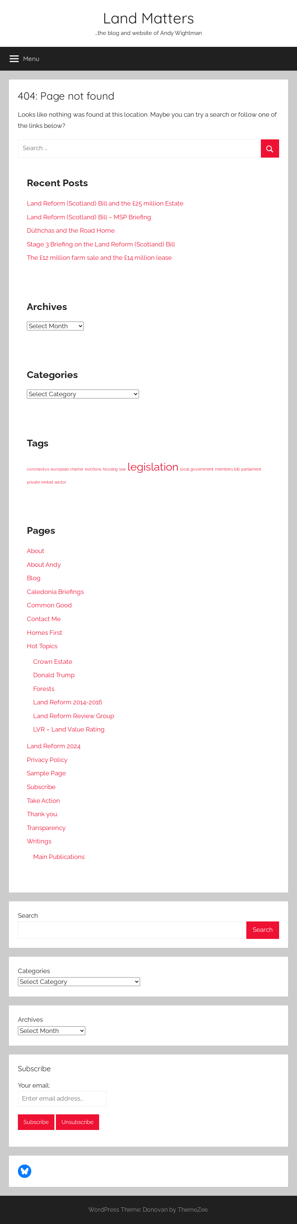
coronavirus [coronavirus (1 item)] (38, 469)
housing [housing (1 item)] (110, 469)
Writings (39, 841)
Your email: (34, 1085)
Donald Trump (54, 675)
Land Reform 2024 (53, 746)
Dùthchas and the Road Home (71, 230)
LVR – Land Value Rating (69, 729)
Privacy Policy (47, 759)
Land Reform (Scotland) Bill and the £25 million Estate (105, 203)
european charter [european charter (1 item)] (67, 469)
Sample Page (46, 773)
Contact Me (44, 619)
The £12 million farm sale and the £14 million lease (99, 257)
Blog (34, 578)
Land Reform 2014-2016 (67, 702)
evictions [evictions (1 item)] (93, 469)
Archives (30, 1019)
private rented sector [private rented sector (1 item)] (46, 482)
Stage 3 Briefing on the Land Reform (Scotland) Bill (101, 244)
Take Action (43, 800)
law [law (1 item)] (122, 469)
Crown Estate (52, 661)
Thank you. (42, 814)
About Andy (44, 564)
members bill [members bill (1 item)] (227, 469)
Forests (43, 688)
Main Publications (59, 856)
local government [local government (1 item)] (197, 469)
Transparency (46, 827)
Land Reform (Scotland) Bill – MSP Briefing (89, 217)
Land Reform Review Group (73, 716)
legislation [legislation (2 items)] (152, 466)
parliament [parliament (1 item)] (251, 469)
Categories (34, 971)
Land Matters (148, 18)
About (35, 551)
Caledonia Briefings (55, 591)
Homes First (44, 632)
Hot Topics (42, 646)
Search (28, 915)
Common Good (49, 605)
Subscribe (41, 787)
